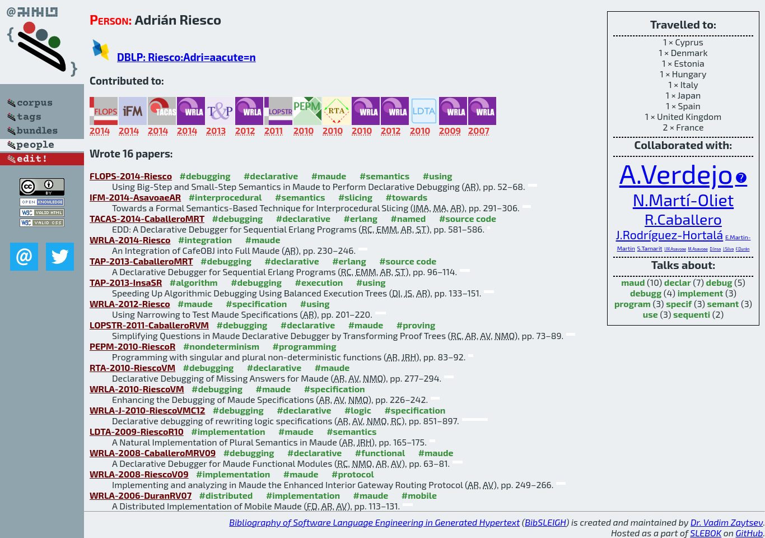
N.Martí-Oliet (683, 199)
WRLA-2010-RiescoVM (137, 388)
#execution (319, 282)
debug (719, 282)
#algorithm (194, 282)
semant (723, 303)
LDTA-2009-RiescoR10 (137, 431)
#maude (329, 175)
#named (408, 218)
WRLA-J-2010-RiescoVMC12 (147, 410)
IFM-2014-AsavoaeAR (135, 197)
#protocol (353, 474)
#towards (406, 197)
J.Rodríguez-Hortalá (670, 235)
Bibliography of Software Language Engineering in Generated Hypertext (374, 522)
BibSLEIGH (545, 522)
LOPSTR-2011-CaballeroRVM (149, 324)
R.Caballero (683, 219)
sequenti (691, 314)
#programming (305, 346)
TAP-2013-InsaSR (126, 282)
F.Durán (743, 249)
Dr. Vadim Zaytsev (727, 522)
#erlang (361, 218)
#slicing (355, 197)
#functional (380, 452)
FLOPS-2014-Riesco (131, 175)
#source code (467, 218)
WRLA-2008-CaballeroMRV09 (153, 452)
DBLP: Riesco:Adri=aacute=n (186, 56)
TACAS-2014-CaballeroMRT (147, 218)
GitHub (749, 532)
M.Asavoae (698, 249)
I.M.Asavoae (675, 249)
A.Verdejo (676, 173)
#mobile (419, 495)
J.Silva (728, 249)
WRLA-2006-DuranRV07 (141, 495)
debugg (645, 292)
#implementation (228, 431)
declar (677, 282)
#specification (256, 303)
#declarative (271, 175)
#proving (416, 324)
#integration (205, 239)
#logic (357, 410)
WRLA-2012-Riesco (130, 303)
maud (633, 282)
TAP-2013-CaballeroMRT (141, 261)
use (650, 314)
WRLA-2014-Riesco (130, 239)
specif (679, 303)
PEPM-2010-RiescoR (132, 346)
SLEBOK (705, 532)
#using (438, 175)
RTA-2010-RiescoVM (132, 367)
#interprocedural (225, 197)
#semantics (384, 175)
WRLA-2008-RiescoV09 (139, 474)
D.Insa (715, 249)
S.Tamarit (650, 248)
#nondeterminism (221, 346)
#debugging (205, 175)
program (632, 303)
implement (701, 292)
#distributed (226, 495)
